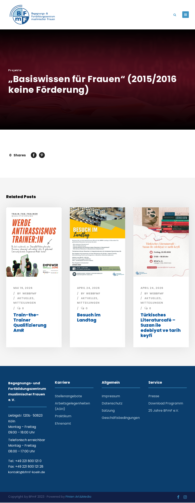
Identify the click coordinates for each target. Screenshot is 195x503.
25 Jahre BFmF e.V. (163, 411)
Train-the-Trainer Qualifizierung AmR (29, 323)
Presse (153, 396)
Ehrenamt (63, 424)
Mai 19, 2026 (23, 288)
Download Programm (165, 404)
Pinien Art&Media (78, 497)
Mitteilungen (24, 303)
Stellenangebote (68, 396)
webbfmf (29, 294)
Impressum (111, 396)
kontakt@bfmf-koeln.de (26, 472)
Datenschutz (112, 404)
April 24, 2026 (88, 288)
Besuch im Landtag (88, 317)
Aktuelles (25, 299)
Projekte (15, 71)
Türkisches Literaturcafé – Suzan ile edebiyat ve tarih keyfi (161, 325)
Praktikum (63, 416)
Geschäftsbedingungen (121, 418)
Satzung (108, 411)
